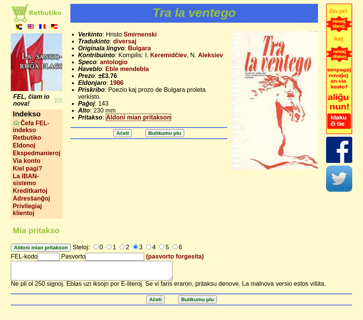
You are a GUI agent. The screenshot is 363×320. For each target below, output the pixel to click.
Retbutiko (27, 137)
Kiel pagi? (27, 168)
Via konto (26, 161)
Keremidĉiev (168, 55)
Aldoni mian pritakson (138, 117)
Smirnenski (140, 34)
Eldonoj (24, 145)
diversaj (124, 41)
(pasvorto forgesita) (175, 256)
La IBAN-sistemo (26, 179)
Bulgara (139, 48)
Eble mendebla (127, 69)
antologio (114, 62)
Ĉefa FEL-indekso (31, 126)
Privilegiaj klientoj (27, 209)
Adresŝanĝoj (31, 198)
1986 (117, 83)
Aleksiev (210, 55)
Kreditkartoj (30, 190)
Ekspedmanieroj (36, 153)
